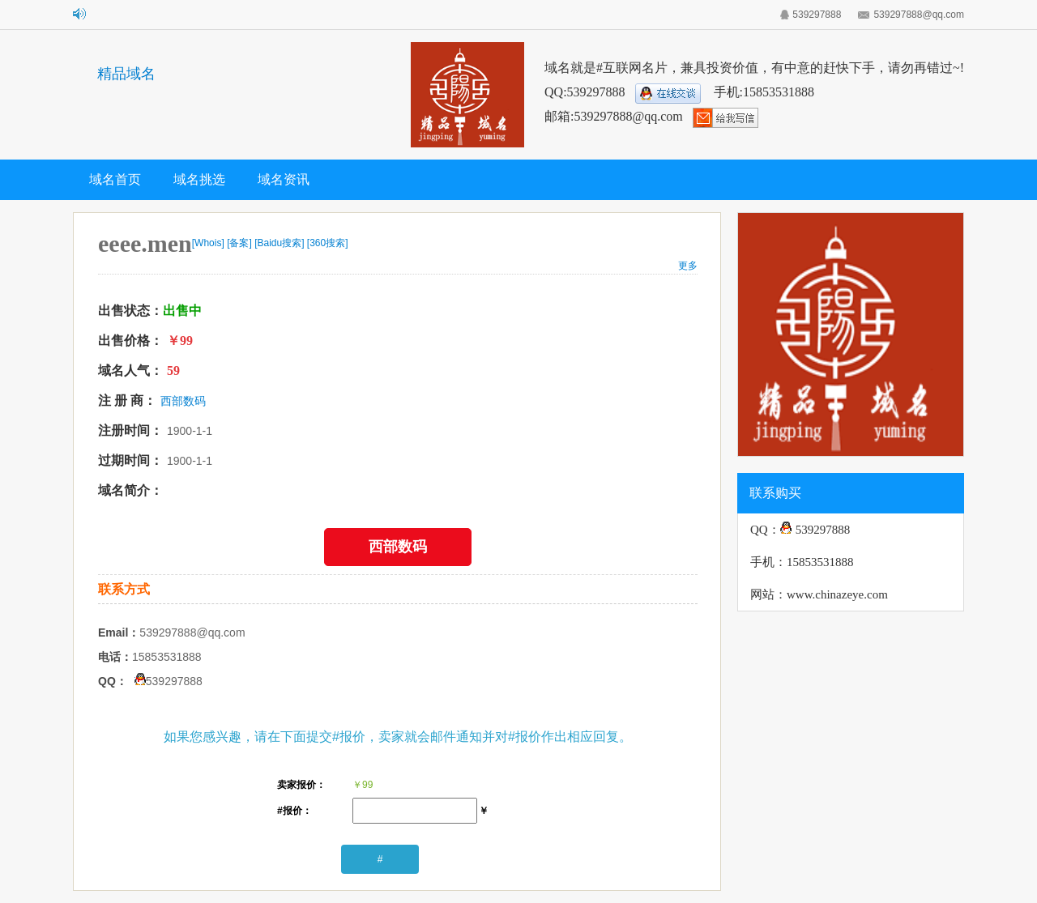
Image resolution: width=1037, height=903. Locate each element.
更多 (688, 265)
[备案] (239, 243)
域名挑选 (199, 179)
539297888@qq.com (918, 14)
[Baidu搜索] (279, 243)
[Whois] (208, 243)
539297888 (816, 14)
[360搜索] (327, 243)
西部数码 (183, 400)
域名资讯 (283, 179)
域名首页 (115, 179)
